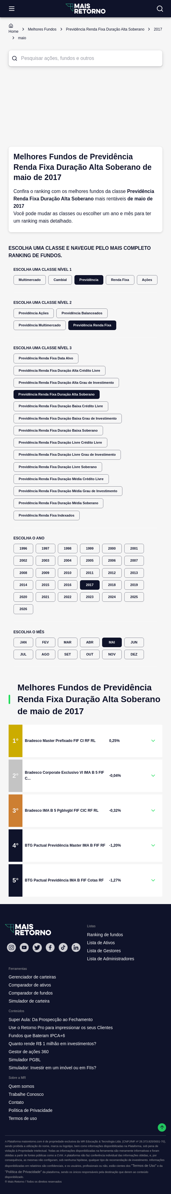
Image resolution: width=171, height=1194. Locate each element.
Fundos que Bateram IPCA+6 (37, 1035)
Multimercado (30, 279)
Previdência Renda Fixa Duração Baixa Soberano (58, 430)
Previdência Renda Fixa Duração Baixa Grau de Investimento (68, 418)
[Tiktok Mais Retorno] (63, 947)
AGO (45, 654)
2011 (89, 572)
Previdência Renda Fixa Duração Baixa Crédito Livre (61, 406)
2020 (23, 597)
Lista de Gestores (104, 950)
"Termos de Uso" (144, 1165)
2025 (134, 597)
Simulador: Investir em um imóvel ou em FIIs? (52, 1067)
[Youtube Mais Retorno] (24, 947)
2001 (134, 548)
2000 (111, 548)
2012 (111, 572)
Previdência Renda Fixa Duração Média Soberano (58, 503)
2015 (45, 584)
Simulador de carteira (29, 1001)
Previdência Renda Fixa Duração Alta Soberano (57, 394)
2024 (111, 597)
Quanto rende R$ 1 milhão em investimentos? (52, 1043)
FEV (45, 642)
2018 (111, 584)
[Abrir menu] (11, 8)
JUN (134, 642)
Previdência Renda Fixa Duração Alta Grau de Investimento (66, 382)
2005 (89, 560)
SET (67, 654)
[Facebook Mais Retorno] (50, 947)
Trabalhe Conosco (26, 1094)
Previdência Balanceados (82, 313)
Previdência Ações (34, 313)
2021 (45, 597)
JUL (23, 654)
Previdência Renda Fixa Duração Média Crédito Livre (61, 479)
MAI (112, 642)
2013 (134, 572)
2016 (67, 584)
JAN (23, 642)
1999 (89, 548)
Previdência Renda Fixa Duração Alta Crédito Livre (59, 370)
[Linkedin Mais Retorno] (76, 947)
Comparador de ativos (30, 984)
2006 (111, 560)
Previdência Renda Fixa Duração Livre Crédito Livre (60, 442)
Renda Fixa (120, 279)
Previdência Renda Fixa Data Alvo (46, 358)
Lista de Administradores (110, 958)
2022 (67, 597)
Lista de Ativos (101, 942)
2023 (89, 597)
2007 (134, 560)
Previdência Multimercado (40, 325)
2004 (67, 560)
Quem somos (21, 1086)
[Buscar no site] (160, 8)
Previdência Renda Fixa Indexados (46, 515)
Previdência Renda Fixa (92, 325)
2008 (23, 572)
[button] (85, 741)
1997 (45, 548)
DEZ (134, 654)
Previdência (88, 280)
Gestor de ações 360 (29, 1051)
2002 (23, 560)
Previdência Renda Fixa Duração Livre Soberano (58, 467)
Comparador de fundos (31, 993)
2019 (134, 584)
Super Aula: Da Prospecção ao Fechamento (51, 1019)
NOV (111, 654)
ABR (89, 642)
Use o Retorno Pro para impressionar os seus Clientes (61, 1027)
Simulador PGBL (25, 1059)
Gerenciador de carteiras (32, 976)
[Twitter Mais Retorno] (37, 947)
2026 (23, 609)
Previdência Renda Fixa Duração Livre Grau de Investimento (67, 454)
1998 (67, 548)
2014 (23, 584)
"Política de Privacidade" (23, 1172)
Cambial (60, 279)
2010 (67, 572)
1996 (23, 548)
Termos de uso (23, 1118)
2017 (90, 585)
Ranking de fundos (105, 934)
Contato (16, 1102)
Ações (147, 279)
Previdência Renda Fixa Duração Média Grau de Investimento (68, 491)
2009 (45, 572)
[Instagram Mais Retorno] (11, 947)
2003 (45, 560)
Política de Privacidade (30, 1110)
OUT (89, 654)
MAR (67, 642)
